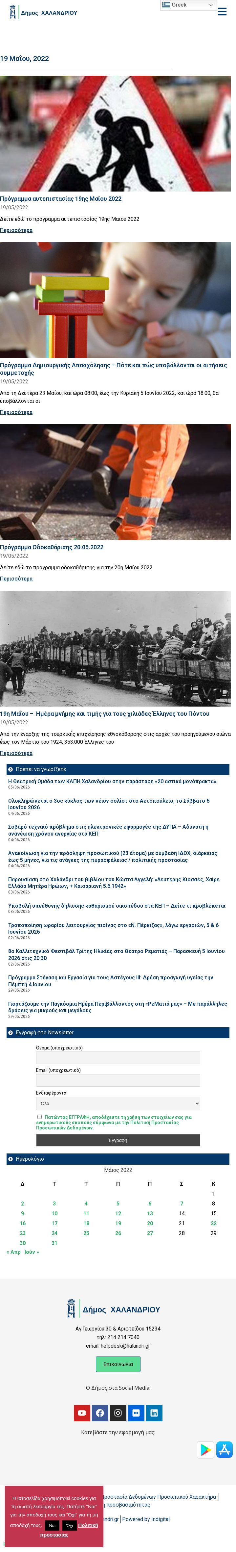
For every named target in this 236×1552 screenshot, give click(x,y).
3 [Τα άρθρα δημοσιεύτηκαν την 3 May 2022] (54, 1204)
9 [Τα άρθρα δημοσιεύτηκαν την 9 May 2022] (22, 1213)
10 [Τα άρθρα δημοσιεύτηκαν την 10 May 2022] (54, 1213)
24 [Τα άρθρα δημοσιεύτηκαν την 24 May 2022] (54, 1233)
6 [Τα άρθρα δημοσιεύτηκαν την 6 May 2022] (149, 1204)
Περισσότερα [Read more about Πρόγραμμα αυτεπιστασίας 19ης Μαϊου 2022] (16, 230)
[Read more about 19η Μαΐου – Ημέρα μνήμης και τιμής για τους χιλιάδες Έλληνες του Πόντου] (115, 649)
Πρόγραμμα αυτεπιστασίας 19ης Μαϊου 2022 (60, 198)
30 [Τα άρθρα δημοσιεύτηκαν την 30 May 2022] (23, 1243)
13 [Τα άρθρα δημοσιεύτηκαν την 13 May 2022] (150, 1213)
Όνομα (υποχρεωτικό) (59, 1047)
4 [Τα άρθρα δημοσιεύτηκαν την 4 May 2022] (86, 1204)
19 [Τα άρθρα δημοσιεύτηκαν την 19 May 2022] (118, 1223)
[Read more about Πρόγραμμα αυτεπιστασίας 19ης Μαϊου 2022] (115, 134)
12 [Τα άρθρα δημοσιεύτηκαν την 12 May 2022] (118, 1213)
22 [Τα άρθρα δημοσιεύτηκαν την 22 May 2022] (214, 1223)
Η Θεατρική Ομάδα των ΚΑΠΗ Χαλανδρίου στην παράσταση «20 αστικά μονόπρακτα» (112, 781)
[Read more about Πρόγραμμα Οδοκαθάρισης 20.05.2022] (115, 482)
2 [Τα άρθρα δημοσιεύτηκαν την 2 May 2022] (22, 1204)
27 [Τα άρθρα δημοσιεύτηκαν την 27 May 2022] (150, 1233)
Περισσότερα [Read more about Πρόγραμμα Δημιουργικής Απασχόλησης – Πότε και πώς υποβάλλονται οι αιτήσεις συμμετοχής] (16, 412)
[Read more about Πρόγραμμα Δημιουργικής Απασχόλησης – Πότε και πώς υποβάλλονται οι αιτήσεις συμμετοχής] (115, 300)
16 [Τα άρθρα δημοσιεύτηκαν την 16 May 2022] (23, 1223)
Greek (174, 5)
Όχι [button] (69, 1525)
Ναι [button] (52, 1525)
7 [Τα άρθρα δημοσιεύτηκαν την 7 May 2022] (181, 1204)
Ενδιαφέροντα (51, 1093)
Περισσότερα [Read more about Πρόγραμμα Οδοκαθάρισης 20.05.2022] (16, 579)
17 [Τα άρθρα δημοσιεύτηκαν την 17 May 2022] (54, 1223)
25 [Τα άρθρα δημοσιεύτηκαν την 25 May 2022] (86, 1233)
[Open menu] (222, 11)
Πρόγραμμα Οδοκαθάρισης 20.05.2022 (51, 547)
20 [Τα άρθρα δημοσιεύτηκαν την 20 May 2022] (150, 1223)
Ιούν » (32, 1252)
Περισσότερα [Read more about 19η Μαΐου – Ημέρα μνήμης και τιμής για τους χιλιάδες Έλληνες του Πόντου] (16, 753)
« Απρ (14, 1252)
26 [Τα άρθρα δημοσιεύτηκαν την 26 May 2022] (118, 1233)
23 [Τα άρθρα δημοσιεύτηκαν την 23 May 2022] (23, 1233)
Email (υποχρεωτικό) (58, 1070)
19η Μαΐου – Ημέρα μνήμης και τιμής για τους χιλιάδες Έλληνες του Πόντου (104, 713)
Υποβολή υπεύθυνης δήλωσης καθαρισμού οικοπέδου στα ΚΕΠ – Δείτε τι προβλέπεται (116, 906)
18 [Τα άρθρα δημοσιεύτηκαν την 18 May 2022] (86, 1223)
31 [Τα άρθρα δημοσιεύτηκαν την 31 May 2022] (54, 1243)
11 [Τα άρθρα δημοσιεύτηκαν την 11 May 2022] (86, 1213)
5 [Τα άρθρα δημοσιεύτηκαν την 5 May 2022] (118, 1204)
